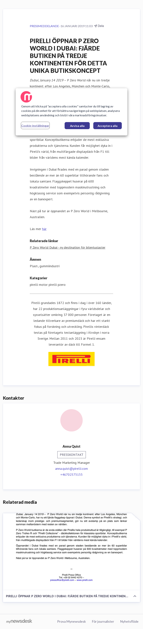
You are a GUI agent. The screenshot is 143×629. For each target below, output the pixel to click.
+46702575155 (71, 474)
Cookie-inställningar (35, 125)
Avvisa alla (77, 125)
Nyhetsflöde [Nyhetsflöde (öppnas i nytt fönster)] (129, 621)
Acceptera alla (107, 125)
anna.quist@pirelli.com (71, 468)
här (44, 229)
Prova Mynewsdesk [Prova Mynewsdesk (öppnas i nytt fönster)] (71, 621)
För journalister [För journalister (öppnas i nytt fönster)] (103, 621)
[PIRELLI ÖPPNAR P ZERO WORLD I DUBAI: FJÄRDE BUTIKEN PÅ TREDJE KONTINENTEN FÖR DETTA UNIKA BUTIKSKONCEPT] (71, 551)
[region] (71, 111)
